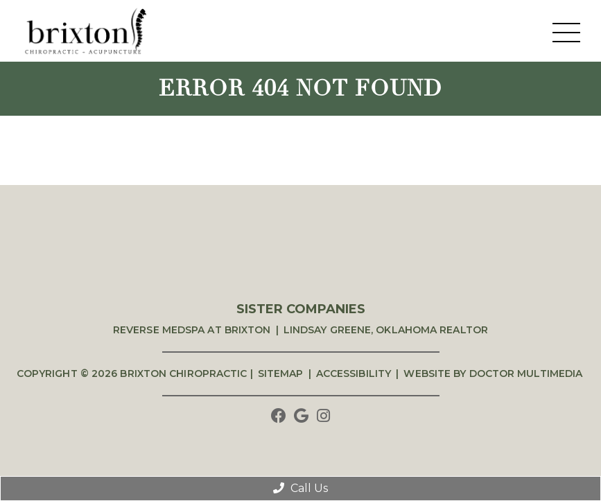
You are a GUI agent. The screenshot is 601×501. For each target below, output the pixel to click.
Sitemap (281, 373)
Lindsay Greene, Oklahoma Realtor (386, 330)
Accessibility (353, 373)
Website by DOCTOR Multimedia (492, 373)
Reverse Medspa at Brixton (192, 330)
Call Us (300, 488)
